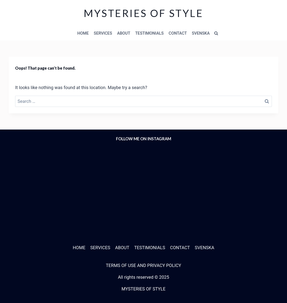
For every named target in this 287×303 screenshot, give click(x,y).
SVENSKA (201, 33)
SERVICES (103, 33)
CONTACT (178, 33)
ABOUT (123, 33)
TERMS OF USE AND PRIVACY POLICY (143, 265)
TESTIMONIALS (149, 33)
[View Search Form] (216, 33)
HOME (83, 33)
